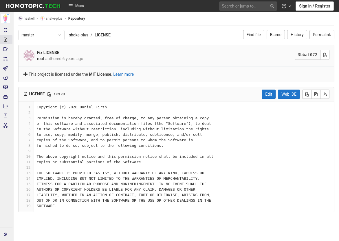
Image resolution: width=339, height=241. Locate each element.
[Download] (324, 94)
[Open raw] (315, 94)
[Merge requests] (7, 58)
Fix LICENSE (48, 52)
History (297, 34)
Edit (268, 94)
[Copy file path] (49, 94)
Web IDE (288, 94)
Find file (254, 34)
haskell (27, 18)
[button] (7, 234)
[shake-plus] (7, 18)
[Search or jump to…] (249, 6)
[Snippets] (7, 125)
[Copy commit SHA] (324, 55)
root (41, 58)
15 (28, 184)
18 (28, 200)
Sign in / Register (314, 6)
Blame (275, 34)
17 (28, 195)
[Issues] (7, 49)
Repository (77, 18)
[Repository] (7, 39)
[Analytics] (7, 106)
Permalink (322, 34)
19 (28, 206)
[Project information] (7, 30)
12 (28, 167)
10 (28, 156)
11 (28, 162)
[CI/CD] (7, 68)
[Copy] (306, 94)
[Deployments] (7, 77)
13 (28, 173)
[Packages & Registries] (7, 96)
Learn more (123, 74)
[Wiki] (7, 115)
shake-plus (79, 35)
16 (28, 189)
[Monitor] (7, 87)
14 (28, 178)
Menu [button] (76, 5)
